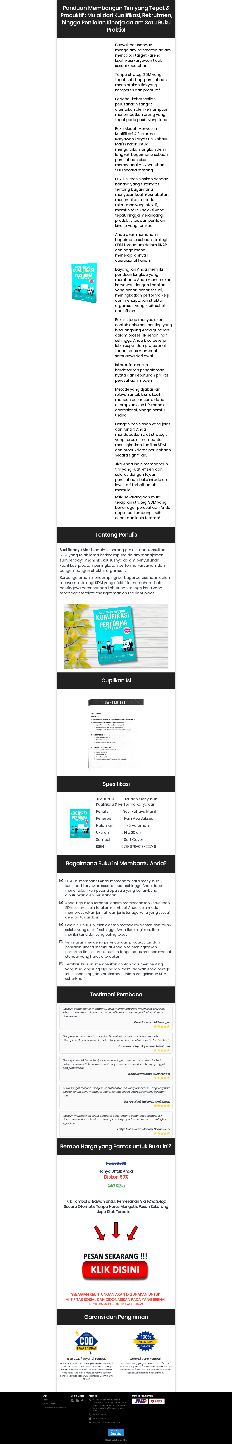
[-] (73, 1400)
